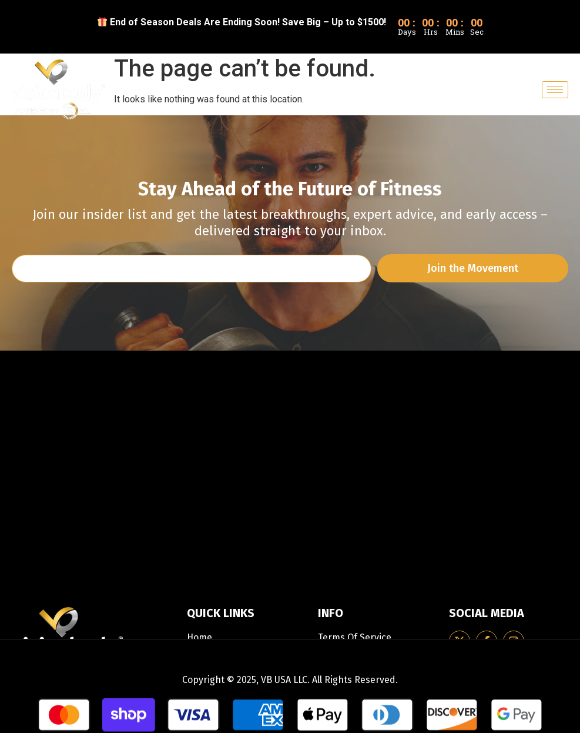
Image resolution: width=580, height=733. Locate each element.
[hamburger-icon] (555, 89)
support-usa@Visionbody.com (79, 523)
